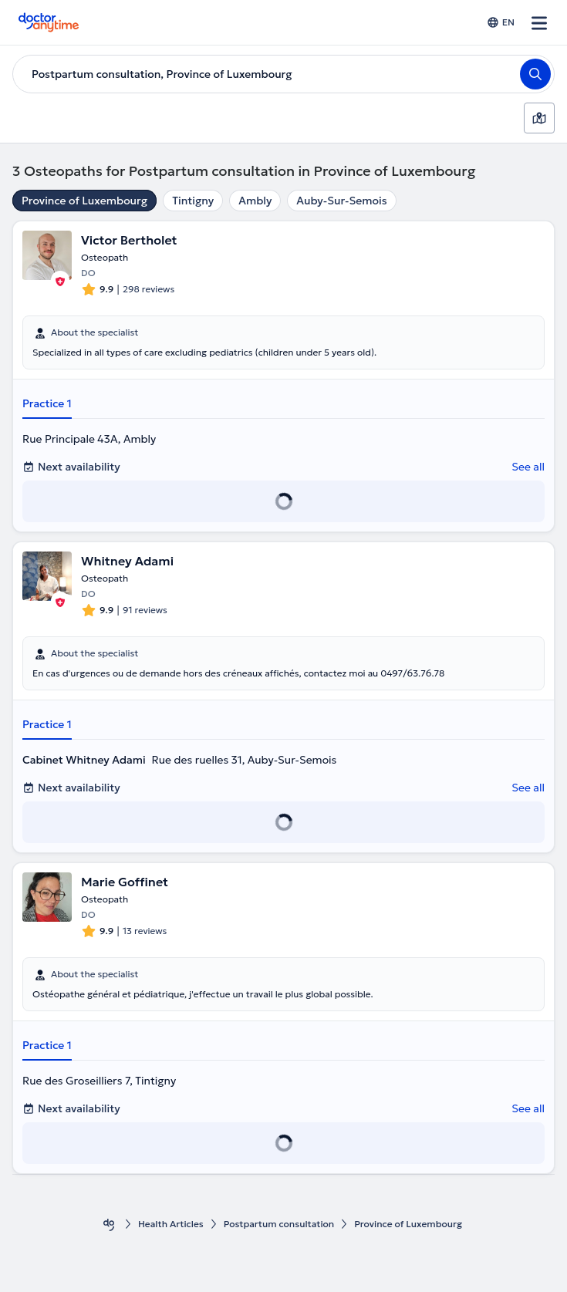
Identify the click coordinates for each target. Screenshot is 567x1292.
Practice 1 (47, 403)
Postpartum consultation (279, 1224)
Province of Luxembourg (84, 200)
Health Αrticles (171, 1224)
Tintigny (193, 200)
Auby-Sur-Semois (341, 200)
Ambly (255, 200)
